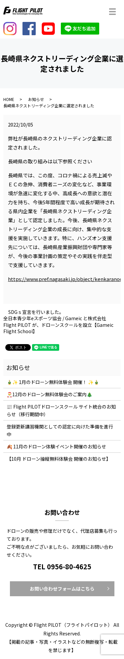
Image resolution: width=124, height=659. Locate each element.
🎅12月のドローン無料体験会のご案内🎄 (49, 394)
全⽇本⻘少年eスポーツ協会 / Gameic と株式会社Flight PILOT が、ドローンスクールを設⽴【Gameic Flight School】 (58, 324)
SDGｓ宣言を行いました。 (36, 312)
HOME (8, 99)
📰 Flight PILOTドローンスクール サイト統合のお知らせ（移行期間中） (61, 410)
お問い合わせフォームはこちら (62, 588)
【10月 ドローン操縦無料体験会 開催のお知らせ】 (59, 458)
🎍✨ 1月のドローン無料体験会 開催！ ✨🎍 (53, 382)
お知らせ (36, 99)
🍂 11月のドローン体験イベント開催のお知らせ (56, 446)
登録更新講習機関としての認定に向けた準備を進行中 (60, 430)
